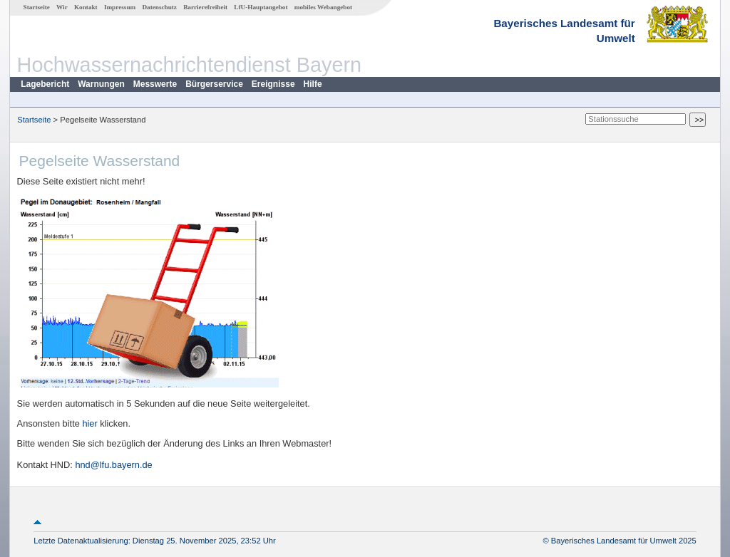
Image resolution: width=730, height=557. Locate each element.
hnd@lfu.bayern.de (113, 464)
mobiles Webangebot (323, 7)
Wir (62, 7)
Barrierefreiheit (205, 7)
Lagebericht (45, 84)
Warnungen (101, 84)
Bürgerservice (214, 84)
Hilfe (313, 84)
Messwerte (155, 84)
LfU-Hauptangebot (260, 7)
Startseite (37, 7)
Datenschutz (159, 7)
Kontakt (86, 7)
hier (89, 423)
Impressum (119, 7)
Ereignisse (273, 84)
